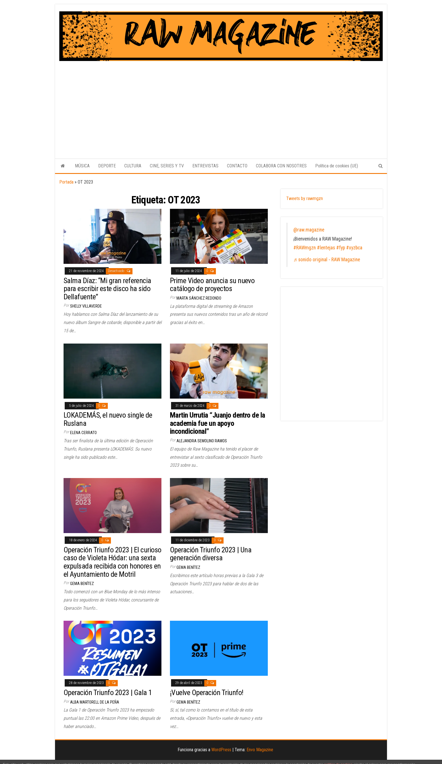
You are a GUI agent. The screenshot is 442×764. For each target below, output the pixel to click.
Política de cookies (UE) (336, 166)
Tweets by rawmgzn (304, 198)
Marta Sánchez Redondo (198, 298)
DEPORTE (107, 166)
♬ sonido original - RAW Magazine (326, 259)
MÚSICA (82, 166)
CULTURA (132, 166)
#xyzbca (354, 248)
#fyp (340, 248)
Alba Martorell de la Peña (94, 702)
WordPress (221, 749)
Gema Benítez (82, 583)
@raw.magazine (308, 230)
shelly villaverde (86, 306)
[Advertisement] (221, 103)
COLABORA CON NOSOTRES (281, 166)
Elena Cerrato (83, 432)
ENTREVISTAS (205, 166)
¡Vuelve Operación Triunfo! (206, 692)
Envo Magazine (260, 749)
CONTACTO (237, 166)
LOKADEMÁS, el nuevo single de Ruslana (108, 419)
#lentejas (326, 248)
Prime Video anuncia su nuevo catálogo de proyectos (212, 284)
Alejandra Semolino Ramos (201, 441)
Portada (66, 182)
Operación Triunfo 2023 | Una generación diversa (210, 554)
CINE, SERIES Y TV (167, 166)
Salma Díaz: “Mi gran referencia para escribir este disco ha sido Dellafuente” (107, 288)
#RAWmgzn (304, 248)
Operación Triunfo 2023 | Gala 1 (108, 692)
